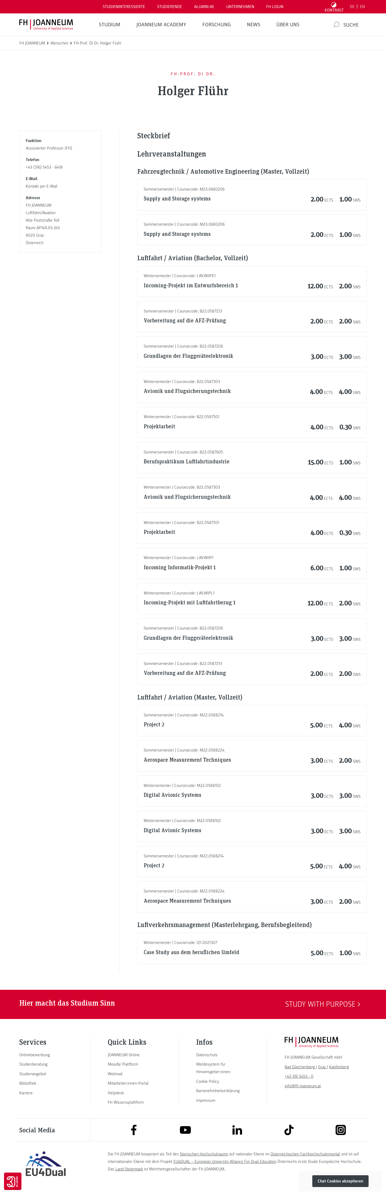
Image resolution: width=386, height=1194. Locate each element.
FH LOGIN (274, 6)
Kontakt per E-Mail (41, 186)
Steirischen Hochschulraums (204, 1154)
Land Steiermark (129, 1169)
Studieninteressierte (124, 6)
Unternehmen (240, 6)
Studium (109, 24)
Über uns (287, 24)
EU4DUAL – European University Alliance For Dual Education (224, 1161)
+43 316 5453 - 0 (299, 1076)
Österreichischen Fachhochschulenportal (305, 1154)
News (253, 24)
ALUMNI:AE (204, 6)
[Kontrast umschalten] (334, 6)
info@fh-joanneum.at (303, 1086)
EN (362, 6)
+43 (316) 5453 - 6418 (44, 167)
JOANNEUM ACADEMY (161, 24)
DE (352, 6)
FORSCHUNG (216, 24)
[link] (45, 1055)
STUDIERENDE (169, 6)
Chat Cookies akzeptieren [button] (340, 1181)
